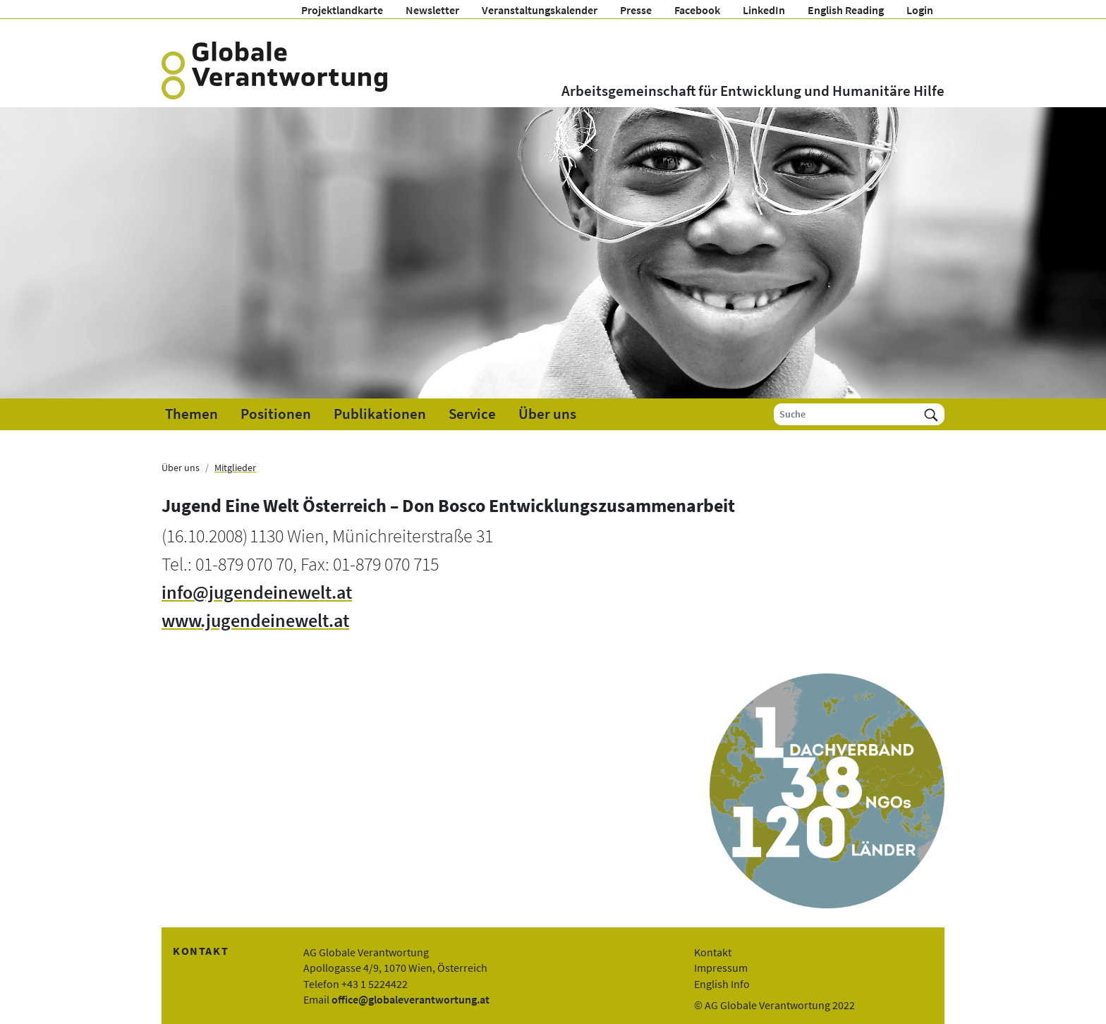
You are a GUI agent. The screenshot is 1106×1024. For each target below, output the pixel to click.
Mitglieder (235, 467)
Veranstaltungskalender (539, 10)
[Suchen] (931, 414)
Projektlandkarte (342, 10)
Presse (636, 10)
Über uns (547, 414)
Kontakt (712, 952)
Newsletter (432, 10)
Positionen (276, 414)
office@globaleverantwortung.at (411, 999)
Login (919, 10)
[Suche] (846, 414)
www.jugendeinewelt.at (255, 620)
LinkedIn (764, 10)
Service (472, 414)
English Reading (846, 10)
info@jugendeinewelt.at (257, 592)
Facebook (697, 10)
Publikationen (380, 414)
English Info (722, 984)
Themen (191, 414)
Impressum (721, 968)
